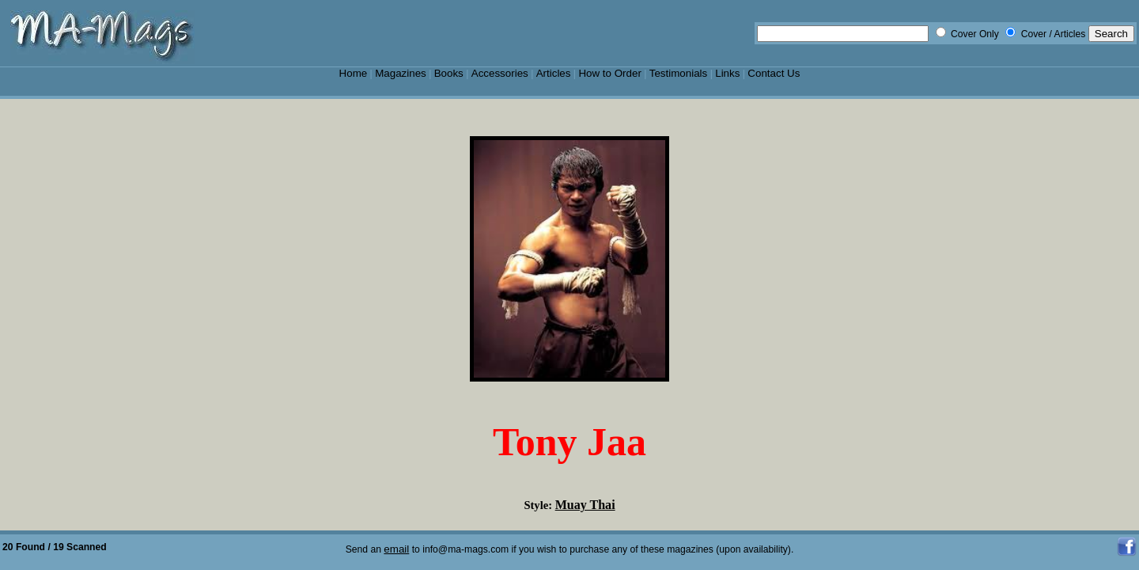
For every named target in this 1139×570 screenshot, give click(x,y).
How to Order (609, 73)
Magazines (400, 73)
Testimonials (678, 73)
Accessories (499, 73)
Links (727, 73)
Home (353, 73)
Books (449, 73)
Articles (553, 73)
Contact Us (773, 73)
